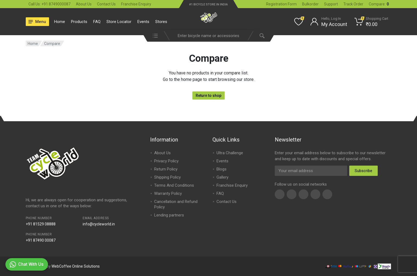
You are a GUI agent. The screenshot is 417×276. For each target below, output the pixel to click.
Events (143, 21)
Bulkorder (310, 4)
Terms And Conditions (174, 185)
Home (59, 21)
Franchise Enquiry (136, 4)
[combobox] (208, 35)
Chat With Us (27, 264)
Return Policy (165, 169)
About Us (84, 4)
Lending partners (169, 215)
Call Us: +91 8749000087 (49, 4)
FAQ (97, 21)
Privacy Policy (166, 161)
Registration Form (281, 4)
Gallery (222, 177)
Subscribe (363, 170)
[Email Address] (311, 171)
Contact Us (106, 4)
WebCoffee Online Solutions (75, 266)
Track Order (353, 4)
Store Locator (118, 21)
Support (331, 4)
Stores (161, 21)
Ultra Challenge (229, 152)
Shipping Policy (167, 177)
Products (79, 21)
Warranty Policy (168, 193)
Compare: (379, 4)
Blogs (221, 169)
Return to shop (208, 95)
